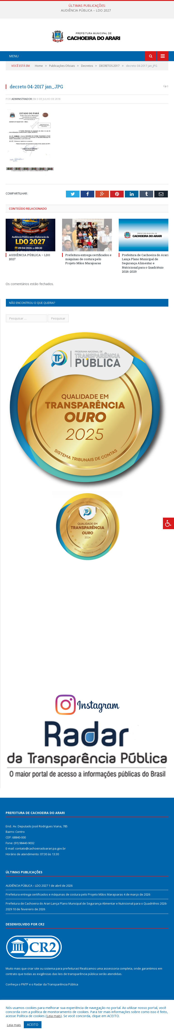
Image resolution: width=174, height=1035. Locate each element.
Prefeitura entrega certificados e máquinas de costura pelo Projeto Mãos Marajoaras (88, 276)
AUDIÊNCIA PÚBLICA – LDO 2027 (86, 10)
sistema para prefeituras (61, 985)
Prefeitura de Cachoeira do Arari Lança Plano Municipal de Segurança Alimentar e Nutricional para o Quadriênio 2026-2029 (145, 280)
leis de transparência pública (78, 991)
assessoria (111, 985)
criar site (33, 985)
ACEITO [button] (32, 1024)
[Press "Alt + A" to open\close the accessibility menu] (168, 523)
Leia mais (54, 1015)
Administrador (22, 116)
